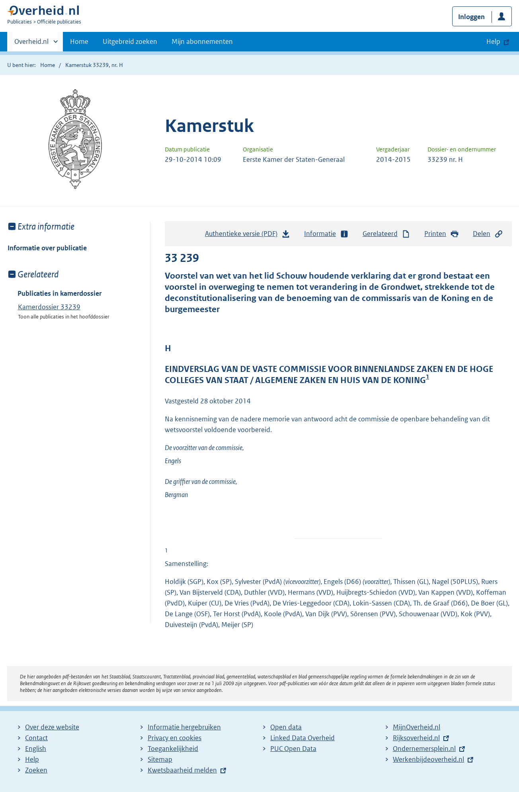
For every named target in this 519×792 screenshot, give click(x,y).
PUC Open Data (293, 748)
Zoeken (36, 770)
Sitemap (160, 759)
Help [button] (493, 41)
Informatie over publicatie (47, 248)
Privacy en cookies (174, 737)
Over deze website (52, 727)
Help (32, 759)
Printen (441, 233)
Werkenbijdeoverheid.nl (428, 759)
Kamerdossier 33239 (49, 307)
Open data (286, 727)
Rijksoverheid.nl (416, 737)
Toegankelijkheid (173, 748)
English (35, 748)
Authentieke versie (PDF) (247, 235)
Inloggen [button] (471, 16)
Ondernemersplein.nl (424, 748)
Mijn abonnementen (202, 41)
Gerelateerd (386, 233)
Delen (488, 233)
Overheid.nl (31, 43)
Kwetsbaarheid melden (182, 770)
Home (79, 41)
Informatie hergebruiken (184, 727)
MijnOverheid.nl (416, 727)
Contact (36, 737)
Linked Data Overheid (302, 737)
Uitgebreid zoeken (130, 41)
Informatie (326, 233)
